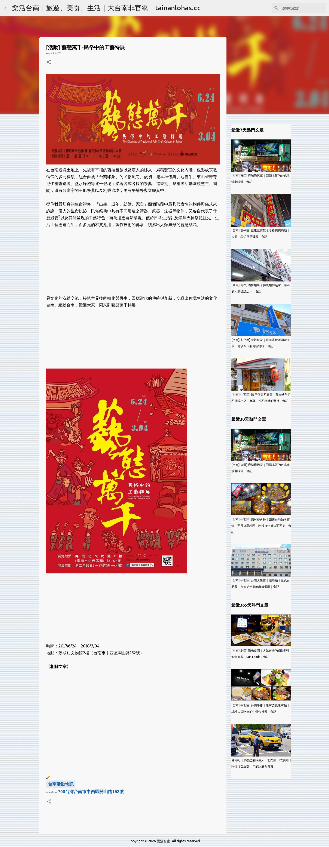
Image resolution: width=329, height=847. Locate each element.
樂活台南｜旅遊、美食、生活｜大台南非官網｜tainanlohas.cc (106, 8)
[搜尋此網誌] (303, 8)
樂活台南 (163, 841)
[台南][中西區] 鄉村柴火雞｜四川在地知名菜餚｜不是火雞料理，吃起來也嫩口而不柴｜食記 (261, 526)
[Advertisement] (133, 258)
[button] (48, 62)
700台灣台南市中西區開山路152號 (91, 791)
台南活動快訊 (61, 784)
